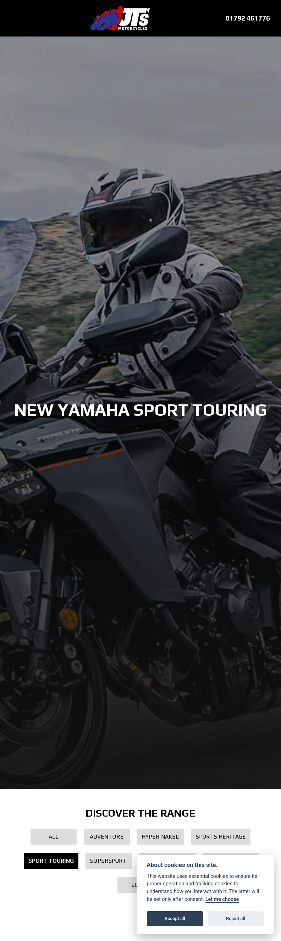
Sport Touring (51, 860)
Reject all (235, 918)
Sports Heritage (221, 836)
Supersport (108, 860)
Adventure (107, 836)
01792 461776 (248, 18)
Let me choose (222, 899)
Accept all (175, 918)
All (54, 836)
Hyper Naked (161, 836)
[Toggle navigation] (11, 18)
